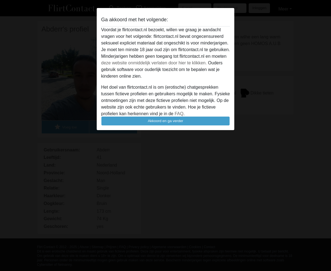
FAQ (179, 113)
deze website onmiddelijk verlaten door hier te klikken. (154, 62)
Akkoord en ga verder (165, 121)
